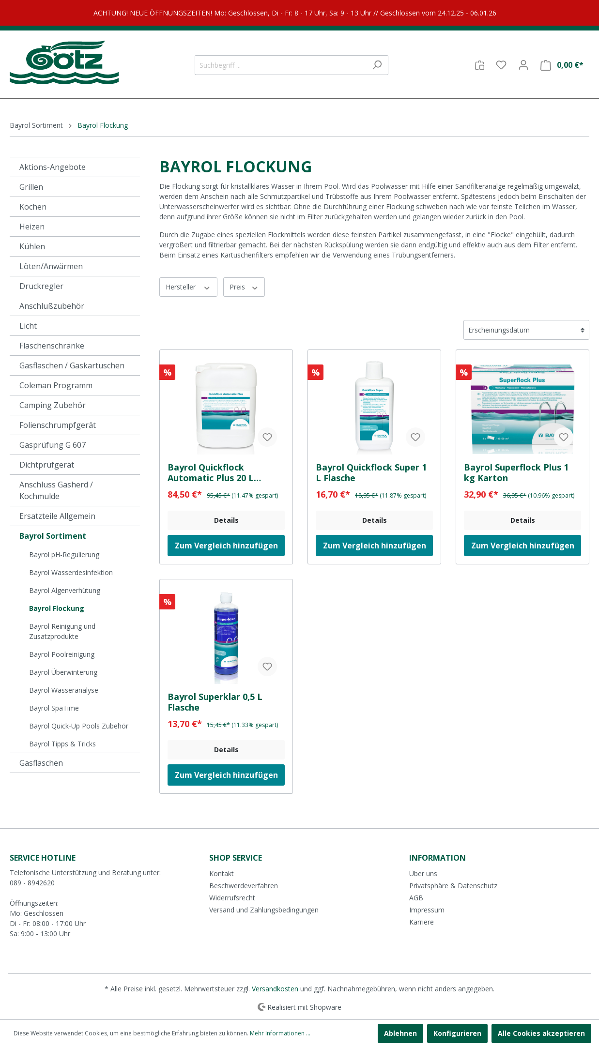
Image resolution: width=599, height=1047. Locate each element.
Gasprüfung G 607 (52, 445)
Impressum (427, 909)
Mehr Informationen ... (280, 1033)
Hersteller (188, 287)
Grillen (31, 187)
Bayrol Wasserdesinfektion (71, 572)
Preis (244, 287)
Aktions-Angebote (52, 167)
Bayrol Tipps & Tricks (62, 743)
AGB (416, 897)
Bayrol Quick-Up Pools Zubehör (78, 725)
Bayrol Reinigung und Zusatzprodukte (62, 631)
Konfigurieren (457, 1033)
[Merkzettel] (501, 65)
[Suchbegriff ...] (280, 65)
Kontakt (221, 873)
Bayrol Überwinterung (63, 672)
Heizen (32, 226)
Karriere (421, 921)
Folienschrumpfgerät (57, 425)
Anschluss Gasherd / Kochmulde (56, 490)
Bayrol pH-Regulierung (64, 554)
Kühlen (32, 246)
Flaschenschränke (51, 345)
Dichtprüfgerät (46, 464)
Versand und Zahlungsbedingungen (264, 909)
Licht (28, 325)
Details (226, 520)
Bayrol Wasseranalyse (63, 690)
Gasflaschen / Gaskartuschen (71, 365)
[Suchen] (377, 65)
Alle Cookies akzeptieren (541, 1033)
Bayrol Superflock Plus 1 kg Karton (516, 472)
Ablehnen (400, 1033)
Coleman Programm (55, 385)
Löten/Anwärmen (51, 266)
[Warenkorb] (562, 65)
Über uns (423, 873)
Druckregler (41, 286)
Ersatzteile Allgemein (57, 516)
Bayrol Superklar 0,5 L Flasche (215, 702)
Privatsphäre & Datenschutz (453, 885)
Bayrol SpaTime (54, 708)
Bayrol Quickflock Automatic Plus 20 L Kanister (211, 472)
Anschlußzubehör (51, 306)
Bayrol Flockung (56, 608)
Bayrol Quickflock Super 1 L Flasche (371, 472)
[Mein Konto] (523, 65)
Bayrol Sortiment (52, 536)
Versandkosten (275, 988)
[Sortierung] (526, 330)
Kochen (32, 206)
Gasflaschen (41, 763)
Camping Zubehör (52, 405)
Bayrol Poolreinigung (61, 654)
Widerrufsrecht (232, 897)
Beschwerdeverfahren (243, 885)
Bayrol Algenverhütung (64, 590)
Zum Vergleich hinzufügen (226, 545)
